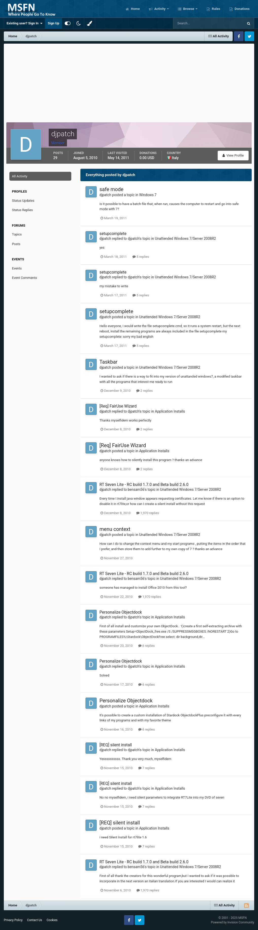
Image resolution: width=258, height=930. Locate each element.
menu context (114, 529)
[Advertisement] (129, 81)
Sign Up (53, 23)
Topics (17, 234)
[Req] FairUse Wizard (118, 406)
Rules (215, 9)
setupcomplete (112, 233)
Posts (16, 244)
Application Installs (170, 411)
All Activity (19, 176)
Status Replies (22, 210)
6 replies (146, 646)
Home (135, 9)
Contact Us (34, 920)
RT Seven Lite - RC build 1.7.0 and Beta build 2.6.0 (143, 484)
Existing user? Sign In (24, 23)
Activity (159, 9)
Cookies (52, 920)
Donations (242, 9)
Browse (188, 9)
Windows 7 (148, 195)
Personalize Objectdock (120, 612)
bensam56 (136, 489)
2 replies (144, 391)
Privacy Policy (13, 920)
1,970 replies (147, 513)
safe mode (111, 189)
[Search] (193, 23)
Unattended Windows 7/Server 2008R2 (185, 238)
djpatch (105, 195)
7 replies (146, 768)
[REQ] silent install (115, 744)
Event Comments (24, 278)
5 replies (140, 257)
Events (17, 268)
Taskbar (108, 362)
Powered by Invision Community (232, 922)
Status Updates (23, 200)
